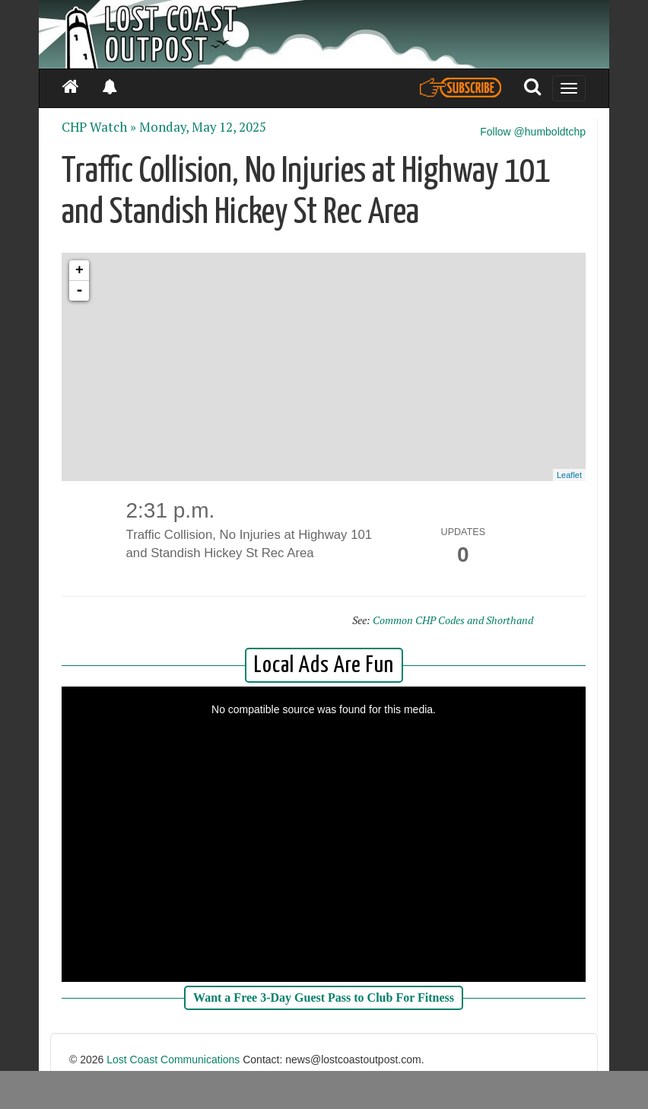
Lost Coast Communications (173, 1059)
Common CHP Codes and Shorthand (453, 620)
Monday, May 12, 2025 (202, 127)
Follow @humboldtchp (533, 132)
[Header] (324, 34)
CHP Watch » (99, 127)
